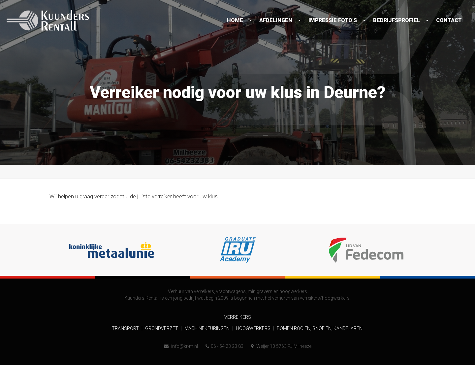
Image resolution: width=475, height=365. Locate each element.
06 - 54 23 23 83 (224, 346)
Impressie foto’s (332, 20)
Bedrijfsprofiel (396, 20)
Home (235, 20)
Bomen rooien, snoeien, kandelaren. (320, 328)
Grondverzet (162, 328)
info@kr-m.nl (181, 346)
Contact (449, 20)
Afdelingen (275, 20)
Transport (126, 328)
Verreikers (237, 317)
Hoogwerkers (253, 328)
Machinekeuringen (207, 328)
